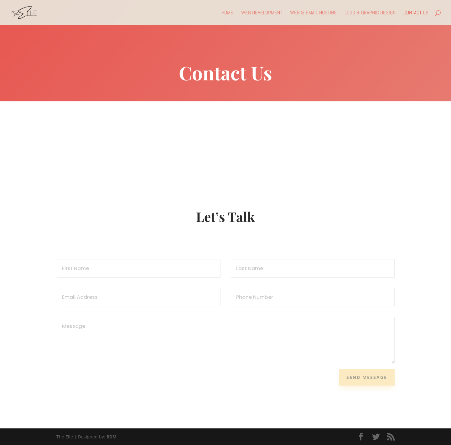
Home (227, 13)
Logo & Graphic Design (370, 13)
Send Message (366, 377)
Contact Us (415, 13)
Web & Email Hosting (313, 13)
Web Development (261, 13)
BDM (111, 437)
